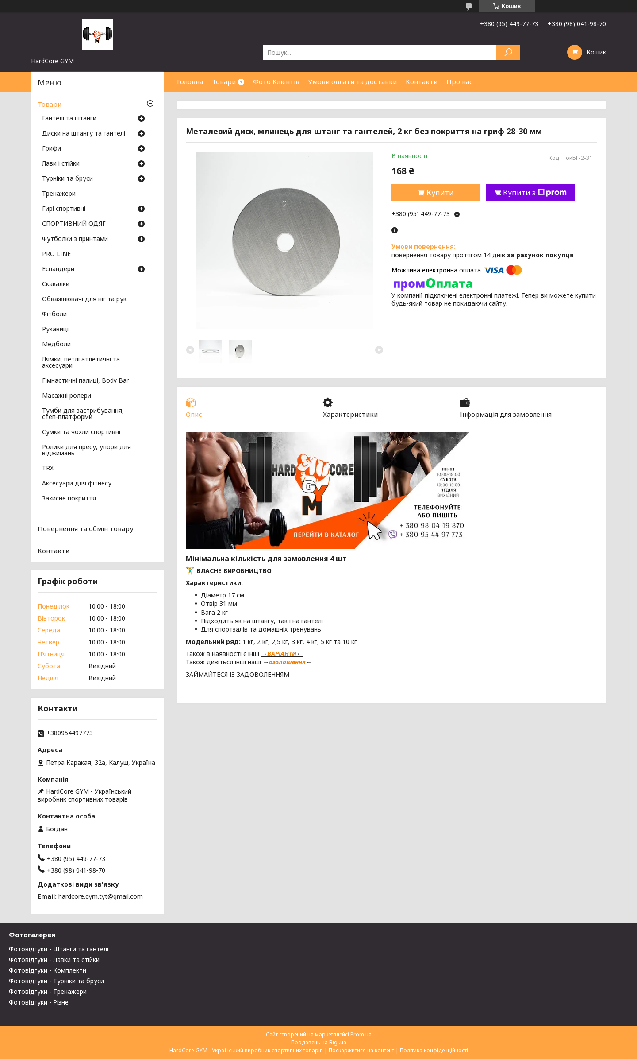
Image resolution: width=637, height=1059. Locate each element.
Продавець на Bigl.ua (318, 1042)
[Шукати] (508, 52)
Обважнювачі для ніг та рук (84, 299)
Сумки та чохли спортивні (81, 432)
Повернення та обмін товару (86, 528)
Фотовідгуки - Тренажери (48, 991)
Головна (190, 81)
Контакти (421, 81)
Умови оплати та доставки (352, 81)
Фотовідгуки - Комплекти (47, 970)
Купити (440, 193)
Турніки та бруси (67, 178)
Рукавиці (55, 329)
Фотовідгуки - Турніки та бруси (56, 981)
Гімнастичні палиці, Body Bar (85, 380)
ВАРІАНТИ (281, 653)
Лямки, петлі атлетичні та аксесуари (81, 362)
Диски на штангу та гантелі (83, 133)
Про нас (459, 81)
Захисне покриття (69, 498)
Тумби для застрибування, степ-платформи (83, 414)
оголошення (287, 662)
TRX (48, 468)
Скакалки (55, 284)
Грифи (51, 148)
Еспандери (58, 269)
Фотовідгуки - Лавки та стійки (54, 959)
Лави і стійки (61, 163)
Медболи (56, 344)
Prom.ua (361, 1034)
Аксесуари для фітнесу (76, 483)
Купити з (535, 193)
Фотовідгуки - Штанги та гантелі (58, 949)
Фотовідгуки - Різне (39, 1002)
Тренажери (59, 194)
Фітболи (54, 314)
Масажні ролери (66, 396)
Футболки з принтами (75, 239)
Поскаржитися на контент (361, 1050)
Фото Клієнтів (276, 81)
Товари (224, 81)
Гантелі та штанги (69, 118)
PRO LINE (56, 254)
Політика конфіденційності (434, 1050)
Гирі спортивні (63, 209)
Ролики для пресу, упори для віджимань (86, 450)
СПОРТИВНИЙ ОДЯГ (74, 224)
